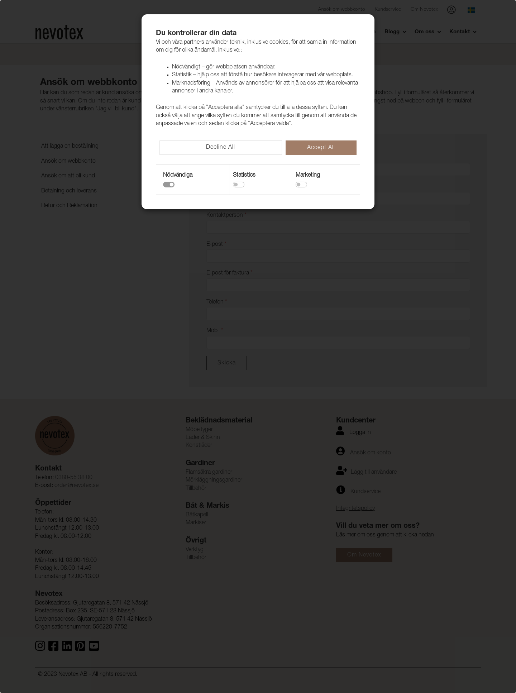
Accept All (321, 148)
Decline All (220, 147)
